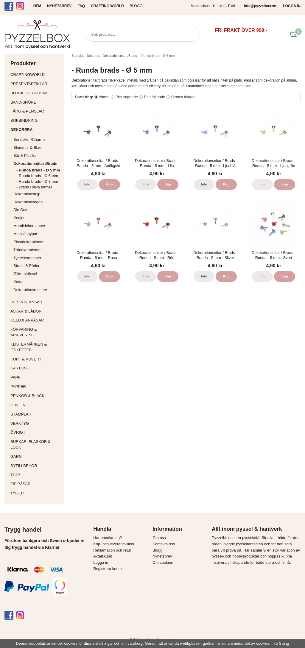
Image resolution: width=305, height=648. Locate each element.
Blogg (136, 6)
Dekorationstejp (26, 194)
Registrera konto (107, 568)
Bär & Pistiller (37, 155)
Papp (35, 377)
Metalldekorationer (37, 226)
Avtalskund (102, 556)
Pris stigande (127, 97)
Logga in (100, 562)
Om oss (159, 537)
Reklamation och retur (112, 550)
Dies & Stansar (35, 302)
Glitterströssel (25, 273)
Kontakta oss (163, 544)
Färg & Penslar (35, 111)
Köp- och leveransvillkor (113, 544)
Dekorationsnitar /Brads (37, 163)
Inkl (219, 6)
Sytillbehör (35, 465)
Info (87, 184)
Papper (35, 386)
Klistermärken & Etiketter (35, 347)
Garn (35, 456)
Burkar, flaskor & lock (35, 444)
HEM (37, 6)
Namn (104, 97)
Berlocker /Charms (37, 139)
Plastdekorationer (28, 242)
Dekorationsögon (28, 202)
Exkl (231, 6)
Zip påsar (20, 484)
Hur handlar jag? (107, 537)
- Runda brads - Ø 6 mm (37, 176)
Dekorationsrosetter (37, 290)
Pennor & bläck (35, 396)
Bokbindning (35, 120)
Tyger (35, 493)
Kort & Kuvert (35, 359)
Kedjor (19, 218)
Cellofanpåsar (27, 320)
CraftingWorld (35, 74)
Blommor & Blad (37, 147)
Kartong (35, 368)
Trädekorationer (27, 250)
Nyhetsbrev (162, 556)
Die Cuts (20, 209)
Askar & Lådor (26, 311)
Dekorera (35, 129)
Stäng (284, 643)
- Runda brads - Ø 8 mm (37, 181)
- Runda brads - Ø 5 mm (38, 170)
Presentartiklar (35, 84)
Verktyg (35, 423)
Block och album (35, 93)
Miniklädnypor (25, 234)
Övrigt (17, 432)
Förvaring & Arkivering (35, 332)
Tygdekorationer (27, 258)
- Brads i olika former (34, 187)
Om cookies (162, 562)
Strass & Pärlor (26, 265)
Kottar (18, 282)
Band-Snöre (35, 102)
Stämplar (35, 414)
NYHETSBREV (59, 6)
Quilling (35, 405)
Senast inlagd (183, 97)
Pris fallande (154, 97)
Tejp (35, 475)
